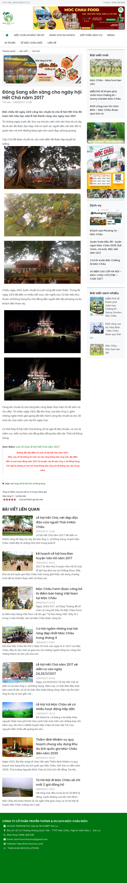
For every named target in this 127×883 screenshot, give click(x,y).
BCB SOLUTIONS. (30, 848)
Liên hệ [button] (52, 42)
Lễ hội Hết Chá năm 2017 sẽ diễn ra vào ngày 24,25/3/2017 (57, 669)
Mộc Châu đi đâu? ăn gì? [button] (29, 35)
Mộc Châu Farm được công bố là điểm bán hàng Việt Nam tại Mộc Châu (59, 593)
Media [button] (111, 35)
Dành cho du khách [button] (62, 35)
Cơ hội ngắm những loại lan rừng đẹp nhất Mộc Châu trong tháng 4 (57, 633)
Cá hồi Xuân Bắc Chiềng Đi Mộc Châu (105, 262)
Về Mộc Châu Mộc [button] (31, 42)
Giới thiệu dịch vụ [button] (91, 35)
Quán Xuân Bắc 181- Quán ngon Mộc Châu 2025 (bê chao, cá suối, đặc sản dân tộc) (105, 247)
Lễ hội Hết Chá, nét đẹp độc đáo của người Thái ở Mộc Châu (57, 522)
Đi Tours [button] (10, 42)
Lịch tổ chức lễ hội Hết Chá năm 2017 (38, 446)
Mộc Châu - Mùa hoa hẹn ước (112, 349)
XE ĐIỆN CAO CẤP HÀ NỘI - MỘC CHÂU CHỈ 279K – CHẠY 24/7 (105, 275)
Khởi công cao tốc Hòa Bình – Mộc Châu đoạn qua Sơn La (104, 110)
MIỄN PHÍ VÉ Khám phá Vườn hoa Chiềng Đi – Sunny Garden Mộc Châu (105, 95)
